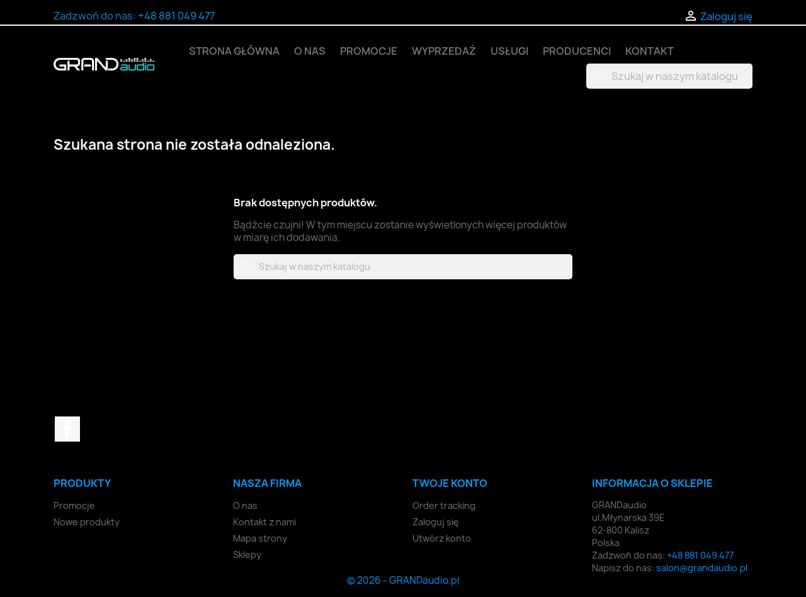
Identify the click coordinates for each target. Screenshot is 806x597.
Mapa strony (260, 538)
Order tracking (443, 505)
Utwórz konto (441, 538)
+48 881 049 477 (176, 16)
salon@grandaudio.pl (701, 568)
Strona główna (234, 51)
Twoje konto (449, 483)
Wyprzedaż (444, 51)
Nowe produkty (87, 522)
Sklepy (247, 555)
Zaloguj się (435, 522)
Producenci (577, 51)
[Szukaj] (669, 76)
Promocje (368, 51)
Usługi (509, 51)
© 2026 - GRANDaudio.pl (403, 580)
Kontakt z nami (264, 522)
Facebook (67, 429)
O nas (310, 51)
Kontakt (649, 51)
